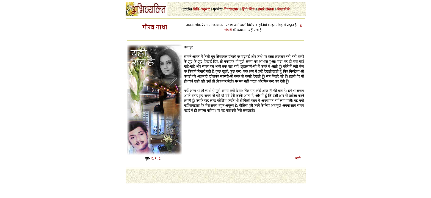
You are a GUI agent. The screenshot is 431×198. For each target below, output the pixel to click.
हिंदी (244, 9)
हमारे (261, 9)
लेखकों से (283, 9)
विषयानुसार (231, 9)
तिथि (196, 9)
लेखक (270, 9)
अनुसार (205, 9)
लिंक (251, 9)
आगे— (299, 158)
